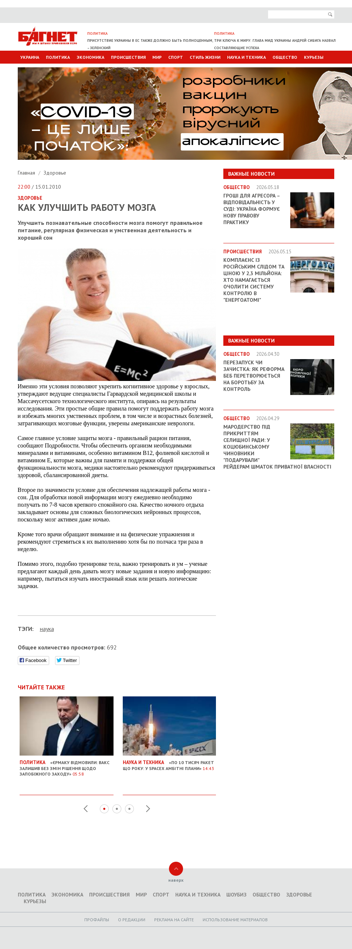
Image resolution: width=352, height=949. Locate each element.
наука (47, 628)
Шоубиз (236, 894)
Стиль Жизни (205, 57)
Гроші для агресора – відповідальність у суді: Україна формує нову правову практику (251, 209)
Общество (285, 57)
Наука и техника (246, 57)
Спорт (175, 57)
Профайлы (96, 919)
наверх (175, 880)
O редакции (131, 919)
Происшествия (128, 57)
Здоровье (55, 172)
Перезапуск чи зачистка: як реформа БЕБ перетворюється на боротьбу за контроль (253, 375)
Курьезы (314, 57)
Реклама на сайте (174, 919)
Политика (58, 57)
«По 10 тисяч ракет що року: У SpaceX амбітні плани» (170, 762)
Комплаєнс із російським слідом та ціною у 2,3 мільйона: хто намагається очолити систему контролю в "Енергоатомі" (253, 280)
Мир (157, 57)
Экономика (90, 57)
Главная (27, 172)
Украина (29, 57)
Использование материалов (235, 919)
